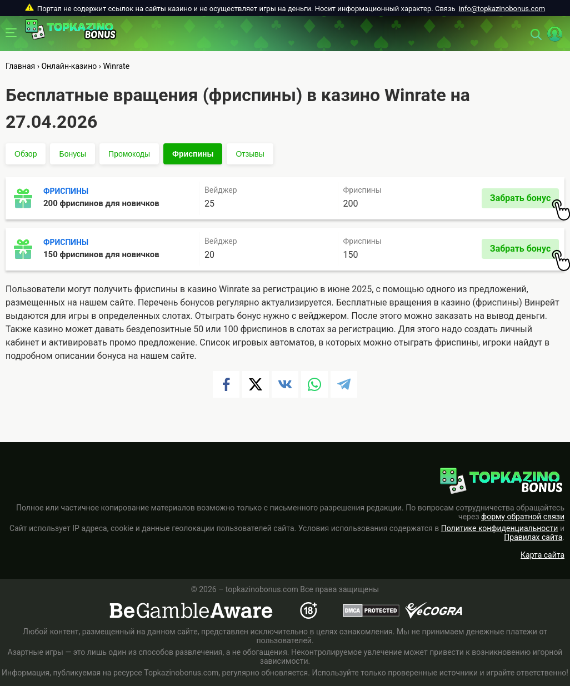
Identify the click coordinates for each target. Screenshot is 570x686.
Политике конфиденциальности (499, 528)
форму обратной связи (522, 516)
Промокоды (129, 153)
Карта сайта (542, 554)
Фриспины (192, 153)
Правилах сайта (533, 537)
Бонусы (72, 153)
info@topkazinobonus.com (502, 8)
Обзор (25, 153)
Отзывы (250, 153)
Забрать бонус (524, 200)
